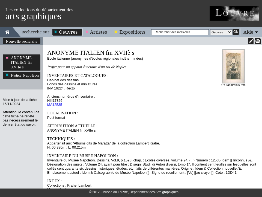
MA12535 (54, 105)
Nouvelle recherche (21, 41)
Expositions (132, 32)
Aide (248, 32)
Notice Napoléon (25, 75)
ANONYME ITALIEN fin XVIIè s (21, 62)
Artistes (98, 32)
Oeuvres (68, 32)
